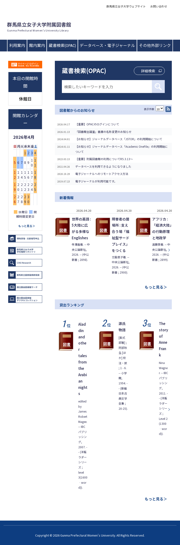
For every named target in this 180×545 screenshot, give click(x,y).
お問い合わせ (158, 6)
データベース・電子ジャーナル (107, 45)
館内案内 (37, 45)
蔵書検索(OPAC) (62, 45)
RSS (168, 109)
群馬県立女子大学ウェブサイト (126, 6)
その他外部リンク (155, 45)
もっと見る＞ (156, 287)
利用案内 (17, 45)
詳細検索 (148, 70)
